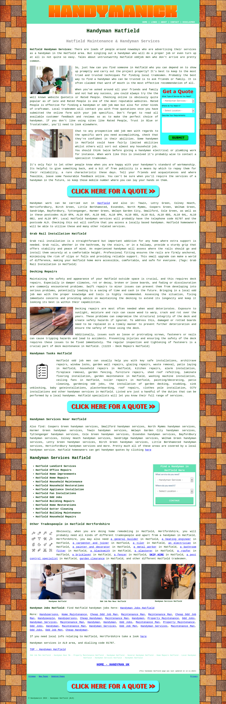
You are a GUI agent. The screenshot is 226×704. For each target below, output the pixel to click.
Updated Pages (58, 676)
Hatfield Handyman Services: (51, 49)
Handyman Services (43, 622)
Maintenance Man (133, 614)
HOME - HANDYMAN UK (113, 664)
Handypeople (46, 618)
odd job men (123, 131)
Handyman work (41, 203)
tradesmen (158, 75)
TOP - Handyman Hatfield (48, 649)
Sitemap (32, 676)
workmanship (186, 164)
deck (58, 346)
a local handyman (62, 395)
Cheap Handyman (91, 618)
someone (122, 67)
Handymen (138, 618)
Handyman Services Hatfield (60, 458)
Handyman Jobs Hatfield (137, 608)
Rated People (76, 101)
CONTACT (175, 22)
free (114, 168)
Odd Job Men (128, 626)
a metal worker (145, 546)
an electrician (179, 543)
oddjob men (142, 57)
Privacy (194, 676)
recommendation (171, 83)
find (41, 426)
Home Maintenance (74, 614)
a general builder (124, 539)
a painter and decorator (91, 546)
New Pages (43, 676)
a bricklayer (81, 554)
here (148, 449)
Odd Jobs (188, 618)
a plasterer (143, 550)
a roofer (184, 550)
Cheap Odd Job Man (104, 614)
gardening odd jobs (89, 384)
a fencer (120, 554)
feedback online (92, 176)
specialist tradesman (90, 158)
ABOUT (164, 22)
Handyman (93, 622)
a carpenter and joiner (91, 543)
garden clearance (92, 558)
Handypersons (48, 614)
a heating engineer (176, 539)
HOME (144, 22)
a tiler (138, 543)
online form (63, 112)
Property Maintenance (163, 618)
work (193, 150)
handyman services (98, 218)
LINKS (154, 22)
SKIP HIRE (156, 554)
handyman (124, 53)
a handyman (42, 53)
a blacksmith (100, 550)
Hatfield (103, 203)
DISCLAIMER (189, 22)
